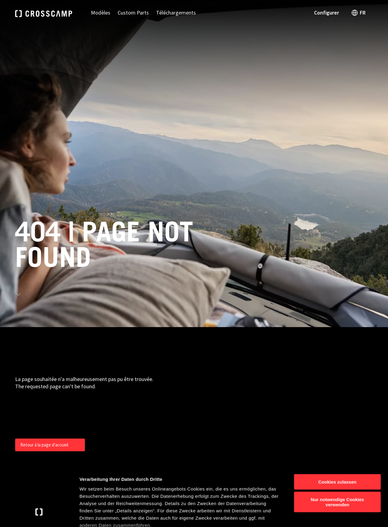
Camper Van (246, 354)
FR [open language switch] (358, 12)
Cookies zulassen (337, 433)
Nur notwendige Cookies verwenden (337, 454)
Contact (316, 343)
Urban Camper (249, 343)
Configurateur (323, 354)
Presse (315, 366)
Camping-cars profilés (257, 366)
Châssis (242, 377)
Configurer (326, 12)
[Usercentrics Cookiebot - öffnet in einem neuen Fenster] (39, 515)
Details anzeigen (325, 515)
